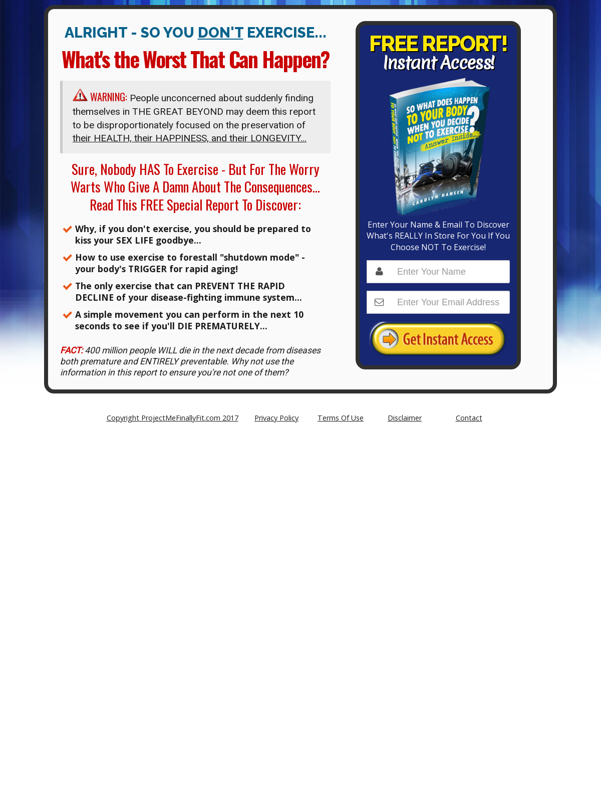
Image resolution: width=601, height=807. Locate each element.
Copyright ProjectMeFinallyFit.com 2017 (172, 418)
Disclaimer (405, 418)
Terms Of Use (341, 418)
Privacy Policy (276, 418)
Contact (469, 418)
